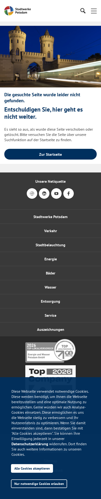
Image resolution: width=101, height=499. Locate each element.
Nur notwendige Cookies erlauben (39, 483)
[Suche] (82, 10)
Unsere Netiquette (50, 181)
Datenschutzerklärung (29, 443)
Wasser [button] (50, 287)
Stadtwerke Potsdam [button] (50, 216)
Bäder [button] (50, 273)
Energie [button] (50, 259)
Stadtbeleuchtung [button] (50, 244)
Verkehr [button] (50, 230)
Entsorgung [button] (50, 301)
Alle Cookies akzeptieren (32, 468)
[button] (94, 10)
